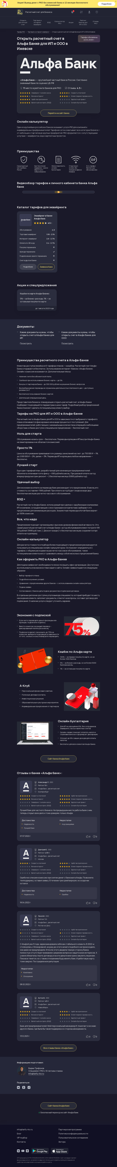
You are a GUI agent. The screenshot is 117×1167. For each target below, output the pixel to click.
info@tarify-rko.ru (36, 1073)
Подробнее (106, 4)
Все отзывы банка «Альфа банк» (58, 1048)
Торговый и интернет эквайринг (37, 22)
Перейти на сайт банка (58, 113)
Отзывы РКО (96, 22)
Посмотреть (26, 343)
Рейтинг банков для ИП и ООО (83, 22)
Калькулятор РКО (60, 22)
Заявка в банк (46, 266)
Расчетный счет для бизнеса (34, 12)
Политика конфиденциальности (73, 1133)
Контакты (21, 1141)
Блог (19, 1133)
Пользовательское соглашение (73, 1137)
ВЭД (49, 22)
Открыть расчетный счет (23, 22)
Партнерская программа (70, 1129)
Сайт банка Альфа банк (58, 758)
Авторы (61, 1141)
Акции (71, 22)
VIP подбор (22, 1137)
